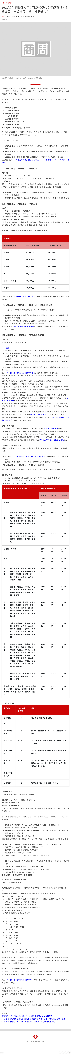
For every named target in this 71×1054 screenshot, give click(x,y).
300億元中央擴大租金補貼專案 (19, 980)
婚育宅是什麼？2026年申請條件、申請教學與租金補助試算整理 (27, 1016)
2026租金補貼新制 (12, 116)
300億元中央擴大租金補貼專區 (26, 160)
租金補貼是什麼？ (12, 108)
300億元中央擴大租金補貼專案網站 (21, 373)
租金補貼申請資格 (12, 113)
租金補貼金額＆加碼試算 (14, 122)
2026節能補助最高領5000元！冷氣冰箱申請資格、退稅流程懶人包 (28, 1022)
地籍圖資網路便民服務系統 (23, 326)
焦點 (3, 3)
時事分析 (9, 3)
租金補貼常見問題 (12, 124)
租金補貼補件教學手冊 (39, 415)
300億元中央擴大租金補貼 (24, 297)
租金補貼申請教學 (12, 119)
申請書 (7, 348)
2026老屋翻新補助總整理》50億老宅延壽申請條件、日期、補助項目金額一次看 (34, 1019)
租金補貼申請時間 (12, 111)
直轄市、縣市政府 (51, 429)
